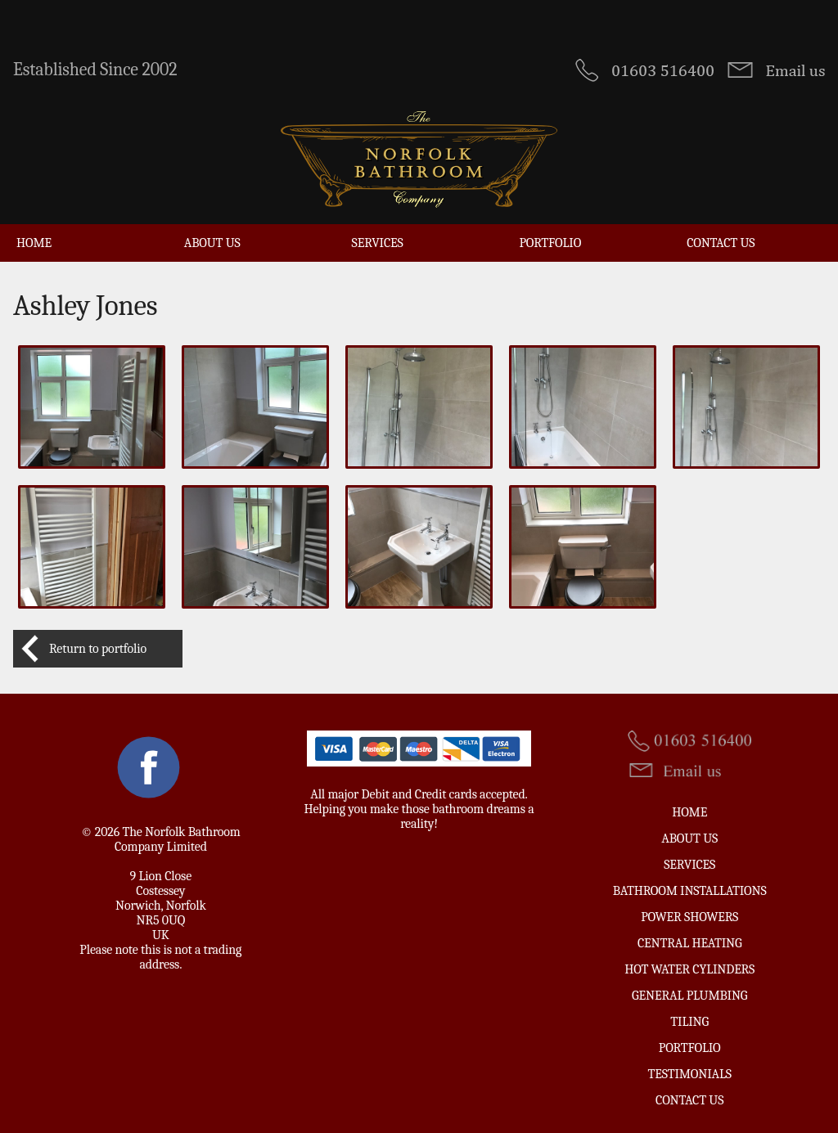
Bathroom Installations (690, 890)
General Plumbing (689, 995)
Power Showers (689, 917)
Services (377, 243)
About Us (212, 243)
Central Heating (690, 943)
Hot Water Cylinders (689, 969)
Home (34, 243)
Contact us (721, 243)
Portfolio (550, 243)
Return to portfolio (97, 648)
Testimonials (690, 1074)
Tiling (689, 1021)
